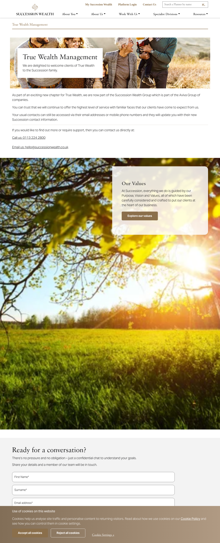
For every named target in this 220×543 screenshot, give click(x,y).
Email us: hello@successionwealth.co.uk (40, 147)
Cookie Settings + (103, 535)
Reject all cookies (68, 533)
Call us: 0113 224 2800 (28, 138)
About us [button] (97, 14)
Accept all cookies (30, 533)
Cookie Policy (190, 519)
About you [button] (68, 14)
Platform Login (127, 4)
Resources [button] (199, 14)
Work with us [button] (128, 14)
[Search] (185, 4)
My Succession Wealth (98, 4)
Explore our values (139, 216)
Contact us (149, 4)
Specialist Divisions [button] (165, 14)
